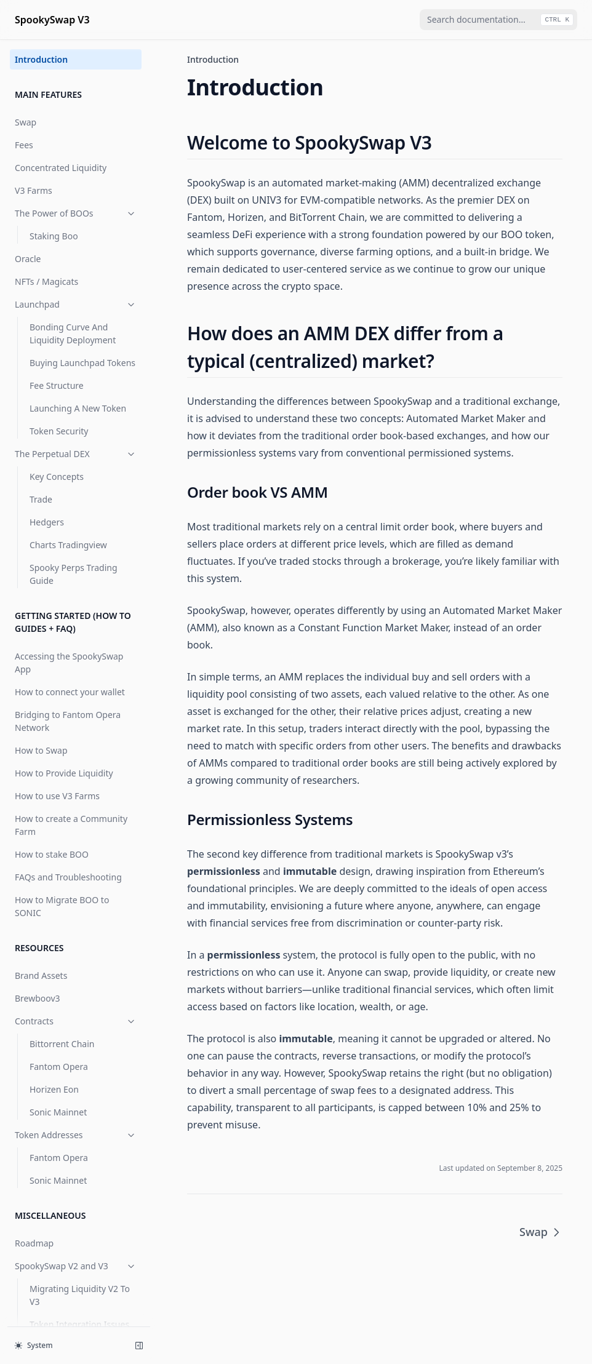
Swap (25, 122)
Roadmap (34, 1243)
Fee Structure (57, 385)
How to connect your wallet (70, 692)
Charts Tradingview (68, 545)
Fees (24, 145)
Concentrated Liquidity (60, 167)
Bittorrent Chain (62, 1044)
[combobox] (498, 19)
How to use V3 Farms (57, 796)
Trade (41, 499)
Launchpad (76, 304)
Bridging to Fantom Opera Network (68, 721)
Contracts (76, 1021)
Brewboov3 (37, 998)
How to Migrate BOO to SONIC (62, 906)
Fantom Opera (59, 1066)
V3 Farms (33, 190)
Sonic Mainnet (58, 1112)
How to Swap (41, 750)
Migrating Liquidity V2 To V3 (80, 1295)
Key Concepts (57, 476)
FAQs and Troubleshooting (68, 877)
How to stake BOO (52, 854)
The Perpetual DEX (76, 454)
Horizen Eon (54, 1089)
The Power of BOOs (76, 213)
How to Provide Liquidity (64, 773)
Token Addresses (76, 1135)
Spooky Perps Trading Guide (74, 574)
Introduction (41, 59)
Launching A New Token (78, 408)
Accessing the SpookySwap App (69, 662)
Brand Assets (41, 975)
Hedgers (47, 522)
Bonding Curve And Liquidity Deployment (73, 333)
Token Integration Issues (79, 1324)
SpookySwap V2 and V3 (76, 1266)
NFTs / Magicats (46, 281)
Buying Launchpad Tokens (82, 363)
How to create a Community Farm (71, 825)
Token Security (59, 431)
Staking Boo (54, 236)
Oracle (28, 259)
